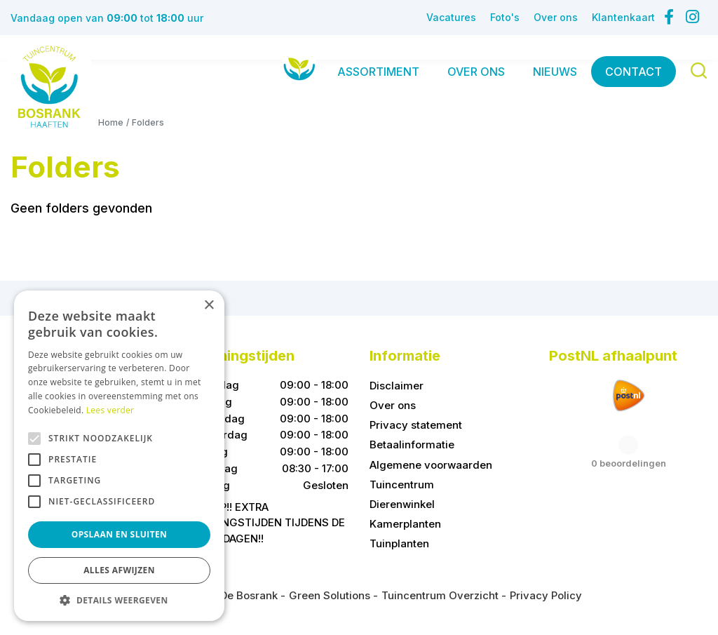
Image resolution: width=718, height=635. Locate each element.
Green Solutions (329, 595)
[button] (119, 600)
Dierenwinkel (402, 504)
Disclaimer (397, 385)
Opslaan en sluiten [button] (120, 534)
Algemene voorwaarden (431, 465)
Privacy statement (416, 425)
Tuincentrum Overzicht (440, 595)
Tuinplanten (399, 543)
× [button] (208, 305)
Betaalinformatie (412, 445)
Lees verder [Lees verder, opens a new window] (110, 410)
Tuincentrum (402, 484)
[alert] (119, 455)
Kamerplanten (405, 523)
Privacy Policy (546, 595)
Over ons (393, 406)
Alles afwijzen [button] (119, 570)
